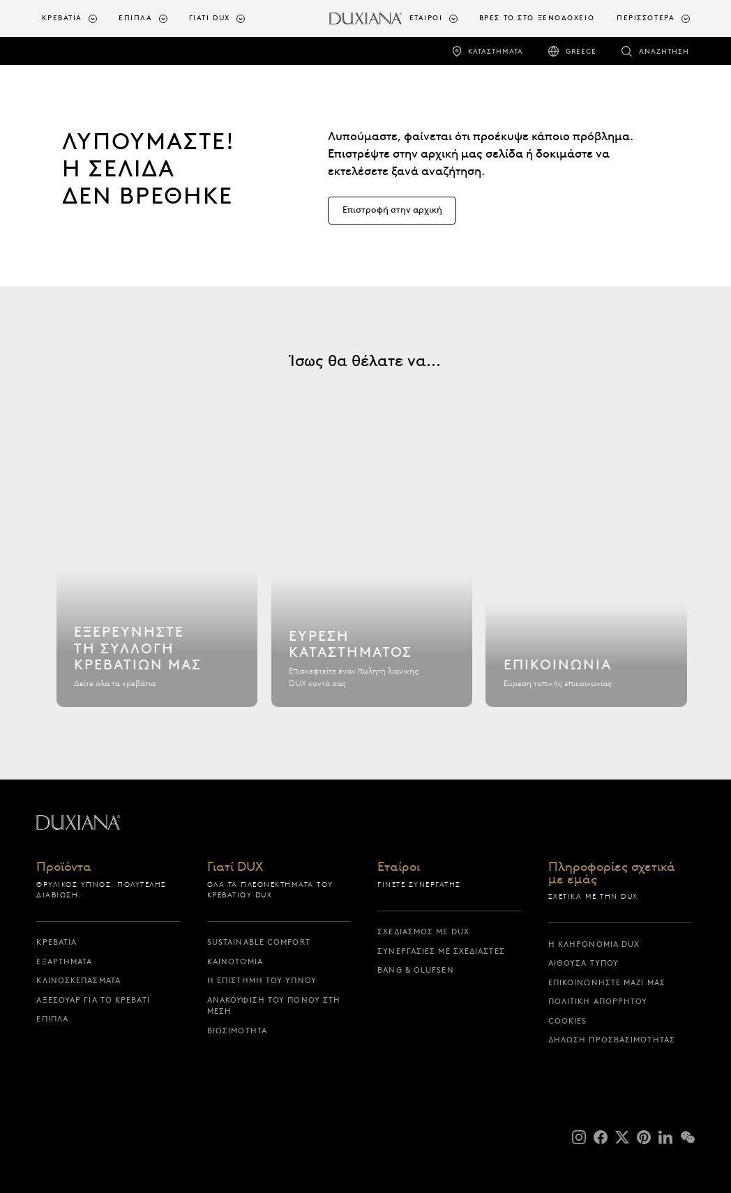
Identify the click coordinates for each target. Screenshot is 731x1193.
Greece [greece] (581, 51)
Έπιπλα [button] (135, 17)
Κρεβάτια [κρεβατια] (56, 942)
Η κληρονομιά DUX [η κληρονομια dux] (594, 944)
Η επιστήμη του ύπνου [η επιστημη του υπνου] (262, 980)
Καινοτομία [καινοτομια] (235, 961)
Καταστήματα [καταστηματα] (495, 51)
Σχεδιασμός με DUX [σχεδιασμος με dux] (423, 931)
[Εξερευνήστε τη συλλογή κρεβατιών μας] (157, 583)
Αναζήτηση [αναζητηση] (664, 51)
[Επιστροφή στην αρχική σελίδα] (365, 18)
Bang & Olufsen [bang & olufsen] (415, 970)
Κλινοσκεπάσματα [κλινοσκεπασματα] (78, 980)
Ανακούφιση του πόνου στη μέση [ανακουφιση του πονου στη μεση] (273, 1006)
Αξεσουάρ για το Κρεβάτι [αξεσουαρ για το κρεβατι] (92, 1000)
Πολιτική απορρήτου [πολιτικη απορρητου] (598, 1001)
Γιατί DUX (235, 867)
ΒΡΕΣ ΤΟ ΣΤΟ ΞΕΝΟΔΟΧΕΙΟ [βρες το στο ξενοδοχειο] (536, 17)
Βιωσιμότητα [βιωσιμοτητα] (237, 1030)
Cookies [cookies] (567, 1021)
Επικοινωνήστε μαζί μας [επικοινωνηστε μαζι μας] (606, 982)
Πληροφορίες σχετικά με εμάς (611, 874)
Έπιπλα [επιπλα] (52, 1019)
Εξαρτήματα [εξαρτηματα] (64, 961)
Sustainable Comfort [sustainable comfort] (258, 942)
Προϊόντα (63, 867)
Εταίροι (398, 867)
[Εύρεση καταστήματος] (372, 583)
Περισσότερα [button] (646, 17)
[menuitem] (74, 18)
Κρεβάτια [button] (62, 17)
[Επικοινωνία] (586, 583)
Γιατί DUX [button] (209, 17)
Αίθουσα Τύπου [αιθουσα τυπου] (583, 963)
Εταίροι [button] (426, 17)
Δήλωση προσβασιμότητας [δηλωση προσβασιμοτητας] (611, 1039)
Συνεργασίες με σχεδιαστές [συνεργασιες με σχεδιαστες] (441, 951)
